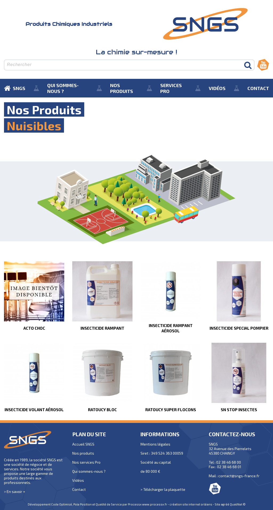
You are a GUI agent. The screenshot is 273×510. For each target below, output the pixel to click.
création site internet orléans (191, 504)
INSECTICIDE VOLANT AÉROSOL (34, 409)
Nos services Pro (86, 462)
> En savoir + (14, 491)
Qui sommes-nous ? (89, 471)
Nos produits (83, 453)
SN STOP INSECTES (239, 409)
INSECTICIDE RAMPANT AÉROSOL (170, 328)
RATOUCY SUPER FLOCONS (170, 409)
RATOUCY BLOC (102, 409)
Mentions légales (155, 444)
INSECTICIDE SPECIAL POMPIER (239, 328)
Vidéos (78, 480)
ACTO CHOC (34, 328)
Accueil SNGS (83, 444)
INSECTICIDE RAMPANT (102, 328)
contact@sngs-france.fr (238, 476)
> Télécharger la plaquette (162, 489)
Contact (79, 489)
